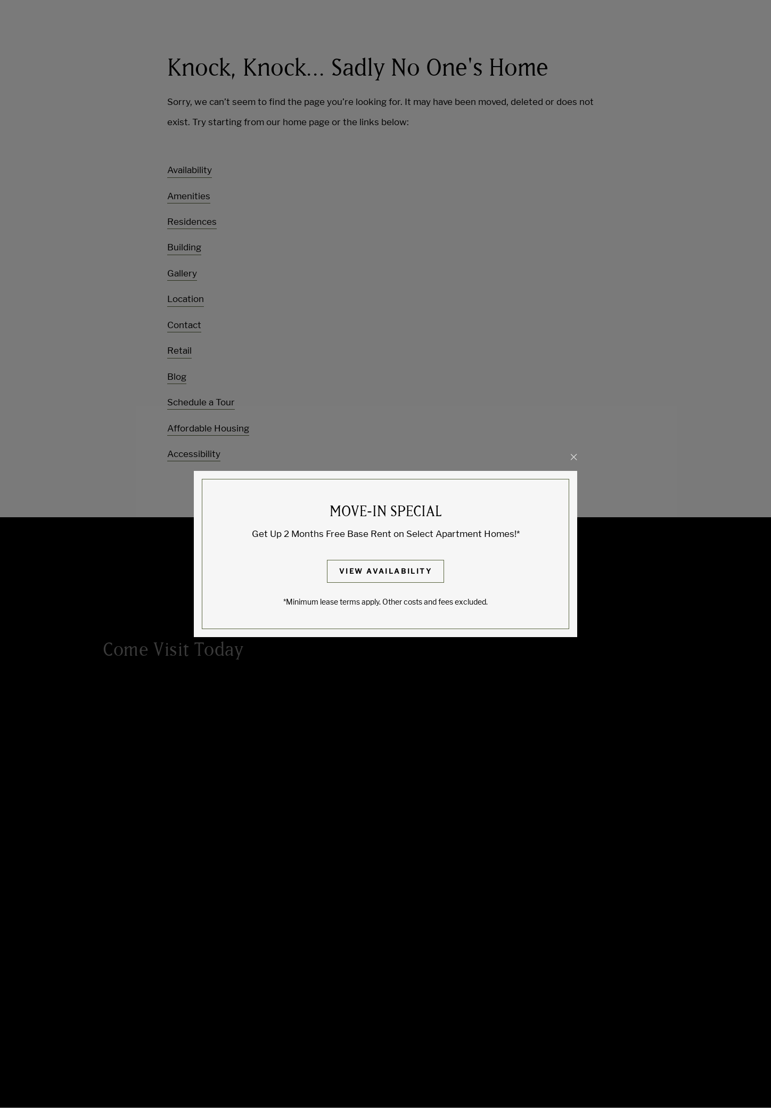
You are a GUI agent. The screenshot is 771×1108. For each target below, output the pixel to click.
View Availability (385, 571)
